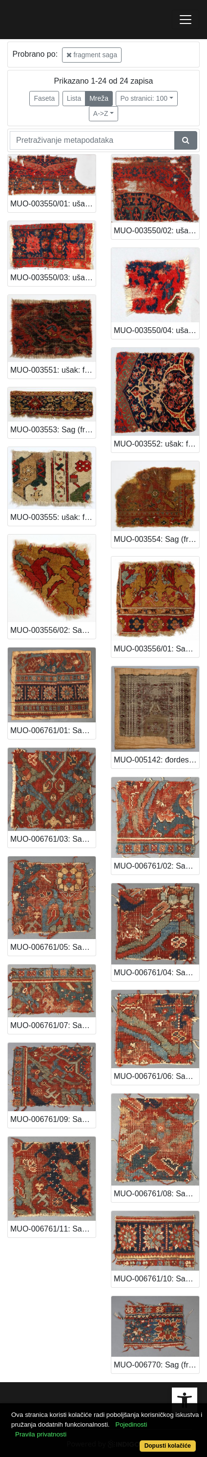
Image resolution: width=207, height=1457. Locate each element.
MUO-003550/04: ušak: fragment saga (156, 330)
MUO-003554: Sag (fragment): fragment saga (156, 539)
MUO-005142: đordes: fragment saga (156, 760)
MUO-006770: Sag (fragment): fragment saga (156, 1365)
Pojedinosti (131, 1424)
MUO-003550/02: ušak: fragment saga (156, 230)
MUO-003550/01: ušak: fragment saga (53, 204)
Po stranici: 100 (143, 98)
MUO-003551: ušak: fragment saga (53, 370)
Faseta (44, 98)
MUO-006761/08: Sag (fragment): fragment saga (156, 1193)
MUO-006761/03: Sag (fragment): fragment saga (53, 839)
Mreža (98, 98)
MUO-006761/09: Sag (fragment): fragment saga (53, 1119)
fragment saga (91, 55)
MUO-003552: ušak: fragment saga (156, 444)
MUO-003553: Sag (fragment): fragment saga (53, 430)
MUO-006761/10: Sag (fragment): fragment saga (156, 1279)
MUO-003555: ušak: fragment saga (53, 517)
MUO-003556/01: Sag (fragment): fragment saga (156, 649)
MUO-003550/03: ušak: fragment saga (53, 277)
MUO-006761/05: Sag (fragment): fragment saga (53, 947)
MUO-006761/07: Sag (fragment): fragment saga (53, 1025)
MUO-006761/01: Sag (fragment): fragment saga (53, 730)
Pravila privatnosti (40, 1434)
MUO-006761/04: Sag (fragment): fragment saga (156, 972)
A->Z (100, 113)
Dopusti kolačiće (168, 1445)
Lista (74, 98)
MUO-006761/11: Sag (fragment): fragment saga (53, 1229)
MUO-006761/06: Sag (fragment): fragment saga (156, 1076)
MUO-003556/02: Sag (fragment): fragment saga (53, 630)
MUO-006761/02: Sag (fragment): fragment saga (156, 866)
